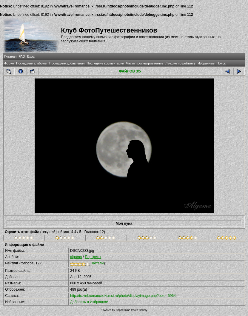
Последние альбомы (31, 63)
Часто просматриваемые (144, 63)
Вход (30, 56)
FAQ (22, 56)
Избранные (206, 63)
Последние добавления (66, 63)
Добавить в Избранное (89, 302)
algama (76, 257)
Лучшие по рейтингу (180, 63)
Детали (98, 263)
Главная (10, 56)
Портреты (93, 257)
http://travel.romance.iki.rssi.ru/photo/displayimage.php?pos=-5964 (123, 296)
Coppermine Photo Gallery (131, 310)
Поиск (221, 63)
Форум (9, 63)
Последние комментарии (105, 63)
